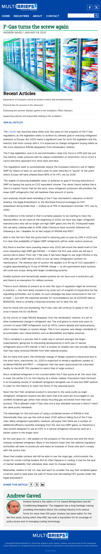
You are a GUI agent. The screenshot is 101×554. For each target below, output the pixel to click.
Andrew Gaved (12, 33)
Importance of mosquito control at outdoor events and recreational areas (38, 100)
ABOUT (37, 16)
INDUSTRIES (21, 16)
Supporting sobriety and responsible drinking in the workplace (32, 116)
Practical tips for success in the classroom (23, 105)
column (12, 132)
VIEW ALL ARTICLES (13, 122)
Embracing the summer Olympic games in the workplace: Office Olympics (38, 111)
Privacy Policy (50, 551)
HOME (6, 16)
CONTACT (52, 16)
